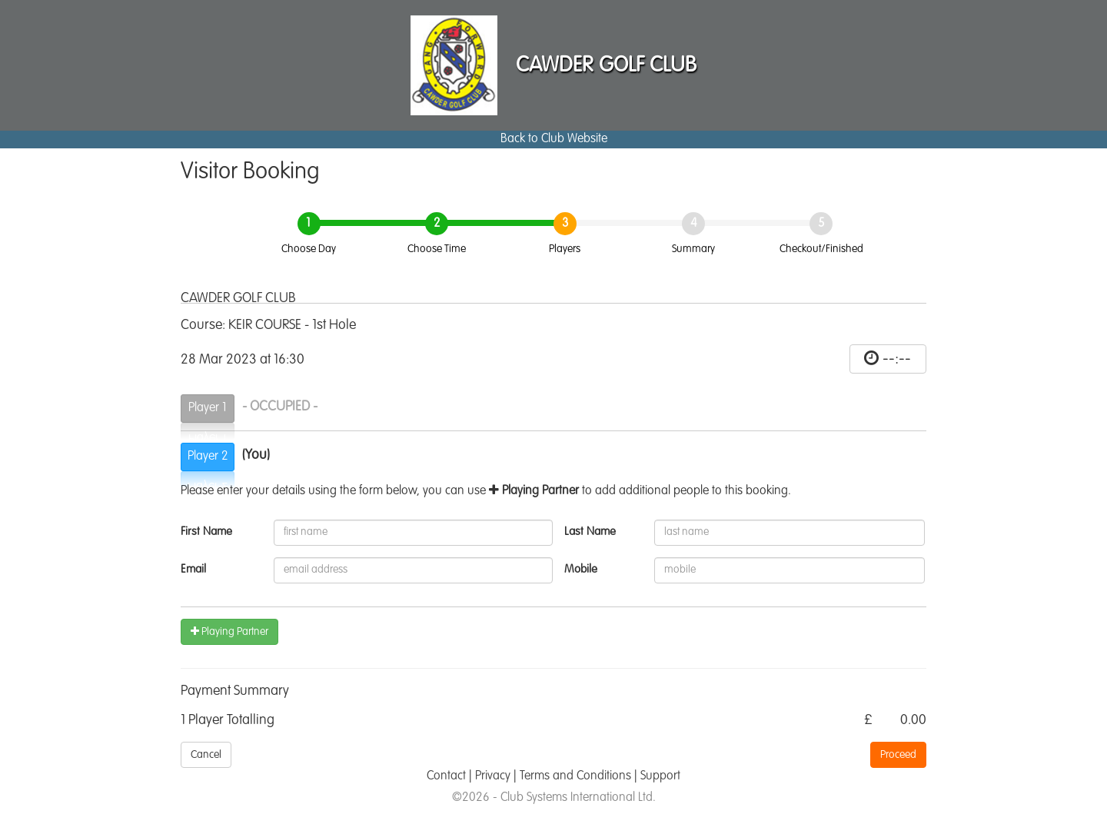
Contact (446, 776)
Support (660, 776)
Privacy (492, 776)
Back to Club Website (553, 139)
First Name (206, 531)
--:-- (897, 359)
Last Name (590, 531)
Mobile (580, 569)
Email (193, 569)
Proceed (898, 754)
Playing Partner (229, 631)
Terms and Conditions (575, 776)
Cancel (206, 754)
